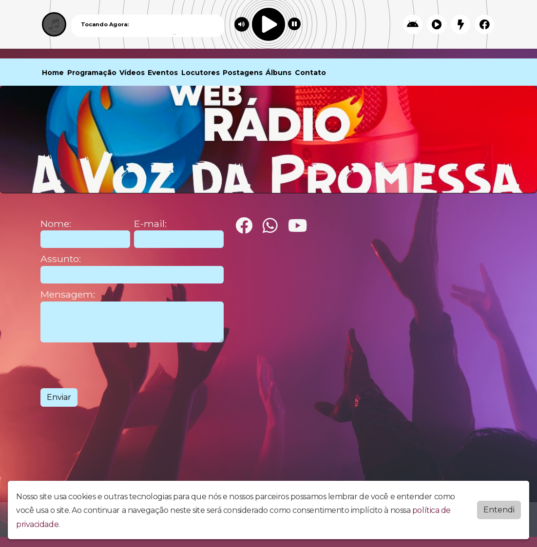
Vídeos (132, 72)
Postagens (243, 72)
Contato (310, 72)
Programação (91, 72)
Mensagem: (67, 294)
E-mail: (150, 223)
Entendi (499, 509)
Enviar (59, 397)
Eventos (163, 72)
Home (53, 72)
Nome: (55, 223)
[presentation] (114, 365)
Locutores (200, 72)
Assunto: (60, 259)
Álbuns (278, 72)
